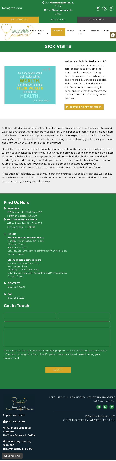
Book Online (58, 19)
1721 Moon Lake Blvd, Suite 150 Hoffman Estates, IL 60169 (24, 214)
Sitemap (67, 420)
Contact (105, 30)
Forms (69, 30)
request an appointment (84, 107)
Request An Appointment (101, 397)
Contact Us (12, 455)
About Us (41, 32)
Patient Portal (97, 19)
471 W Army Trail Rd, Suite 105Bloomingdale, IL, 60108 (24, 225)
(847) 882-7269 (15, 297)
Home (33, 30)
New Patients (77, 397)
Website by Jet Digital (102, 420)
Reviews (95, 30)
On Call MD (82, 32)
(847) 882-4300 (13, 8)
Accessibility (80, 420)
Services (56, 30)
